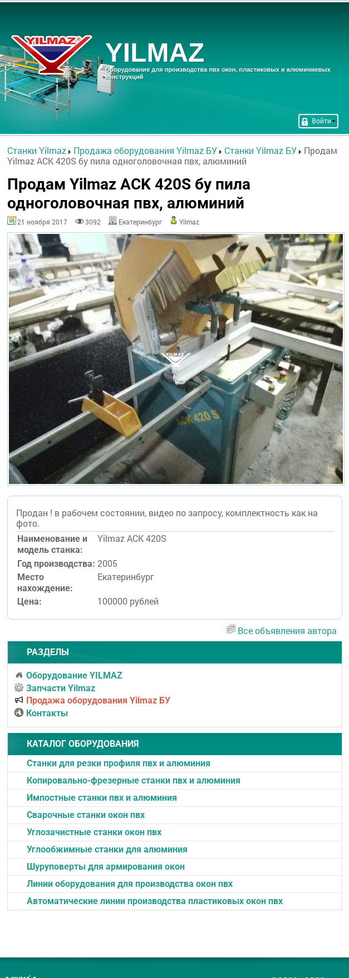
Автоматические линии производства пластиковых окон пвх (155, 901)
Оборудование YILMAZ (68, 675)
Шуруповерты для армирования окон (106, 866)
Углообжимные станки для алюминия (107, 849)
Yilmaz (189, 221)
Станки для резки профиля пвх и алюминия (118, 763)
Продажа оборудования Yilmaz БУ (92, 700)
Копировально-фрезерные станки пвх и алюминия (133, 780)
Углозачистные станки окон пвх (94, 832)
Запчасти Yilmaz (54, 688)
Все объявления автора (287, 630)
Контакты (41, 713)
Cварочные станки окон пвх (86, 815)
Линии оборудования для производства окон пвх (130, 884)
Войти (318, 120)
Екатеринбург (140, 221)
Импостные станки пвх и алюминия (102, 797)
